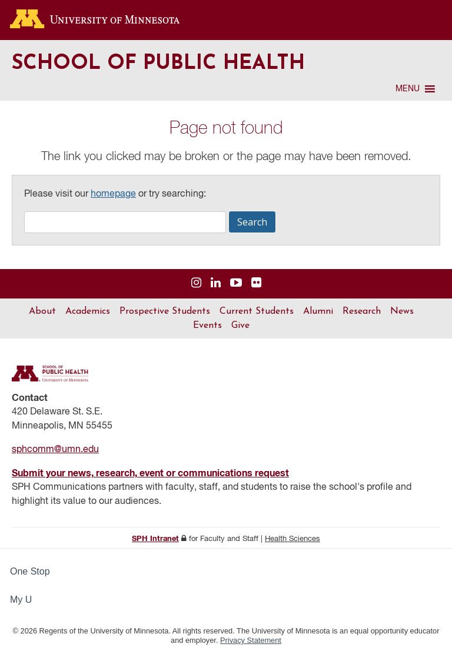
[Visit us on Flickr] (256, 283)
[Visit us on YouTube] (236, 283)
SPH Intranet (155, 539)
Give (240, 325)
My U (26, 600)
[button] (408, 89)
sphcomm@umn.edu (55, 449)
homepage (113, 194)
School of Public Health (158, 64)
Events (207, 325)
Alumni (318, 311)
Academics (87, 311)
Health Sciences (292, 539)
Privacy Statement (250, 640)
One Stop (30, 571)
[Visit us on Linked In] (216, 283)
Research (362, 311)
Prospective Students (164, 311)
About (42, 311)
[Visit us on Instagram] (196, 283)
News (402, 311)
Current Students (257, 311)
